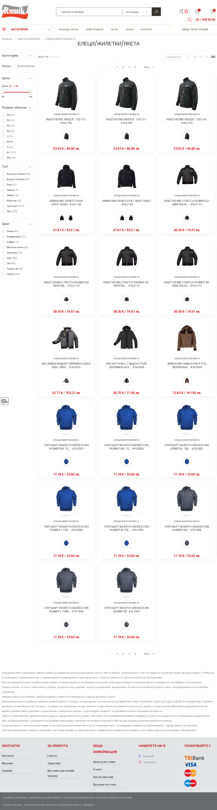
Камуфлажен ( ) (16, 236)
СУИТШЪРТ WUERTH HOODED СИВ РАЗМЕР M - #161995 (126, 609)
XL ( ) (11, 152)
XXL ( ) (11, 157)
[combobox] (89, 12)
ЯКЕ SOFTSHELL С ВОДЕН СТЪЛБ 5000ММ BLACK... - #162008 (126, 365)
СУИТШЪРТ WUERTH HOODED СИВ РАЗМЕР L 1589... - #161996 (66, 609)
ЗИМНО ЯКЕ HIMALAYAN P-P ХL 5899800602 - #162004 (187, 365)
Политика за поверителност (46, 797)
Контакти (146, 29)
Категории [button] (19, 29)
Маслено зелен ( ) (17, 247)
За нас (115, 29)
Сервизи (7, 770)
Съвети (52, 755)
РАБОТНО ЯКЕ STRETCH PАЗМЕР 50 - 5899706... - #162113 (126, 284)
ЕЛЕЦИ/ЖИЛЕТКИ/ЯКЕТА (60, 38)
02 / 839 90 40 (205, 19)
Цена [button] (6, 78)
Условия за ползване (15, 797)
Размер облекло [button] (14, 107)
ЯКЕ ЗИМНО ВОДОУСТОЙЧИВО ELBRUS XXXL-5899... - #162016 (66, 365)
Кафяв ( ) (12, 242)
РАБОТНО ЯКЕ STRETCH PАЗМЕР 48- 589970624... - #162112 (187, 284)
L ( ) (10, 136)
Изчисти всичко (26, 66)
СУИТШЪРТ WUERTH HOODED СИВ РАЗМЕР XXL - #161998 (187, 528)
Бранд (129, 29)
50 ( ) (10, 120)
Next (149, 67)
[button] (186, 11)
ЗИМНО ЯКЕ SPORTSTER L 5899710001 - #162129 (126, 202)
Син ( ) (11, 263)
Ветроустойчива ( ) (18, 174)
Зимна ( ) (12, 190)
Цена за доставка (104, 761)
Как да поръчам (103, 776)
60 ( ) (10, 125)
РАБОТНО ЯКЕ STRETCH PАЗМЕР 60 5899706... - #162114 (66, 284)
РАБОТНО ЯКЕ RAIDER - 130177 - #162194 (126, 121)
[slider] (3, 92)
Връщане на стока (104, 784)
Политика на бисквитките (80, 797)
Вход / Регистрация (195, 29)
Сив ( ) (12, 258)
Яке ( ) (12, 211)
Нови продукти (95, 29)
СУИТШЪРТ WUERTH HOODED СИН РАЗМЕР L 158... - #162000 (66, 528)
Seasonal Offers (69, 29)
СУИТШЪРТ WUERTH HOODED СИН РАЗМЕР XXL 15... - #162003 (66, 447)
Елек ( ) (11, 184)
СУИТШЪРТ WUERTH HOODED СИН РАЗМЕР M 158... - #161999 (126, 528)
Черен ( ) (13, 274)
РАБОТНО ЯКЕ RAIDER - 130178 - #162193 (187, 121)
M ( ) (10, 141)
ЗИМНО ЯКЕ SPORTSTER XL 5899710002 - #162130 (66, 202)
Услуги (97, 769)
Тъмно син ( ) (15, 268)
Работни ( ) (14, 200)
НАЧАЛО (7, 38)
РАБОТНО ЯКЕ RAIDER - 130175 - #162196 (66, 121)
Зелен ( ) (12, 231)
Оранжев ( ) (14, 252)
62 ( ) (10, 131)
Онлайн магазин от (70, 805)
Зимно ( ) (12, 195)
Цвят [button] (6, 224)
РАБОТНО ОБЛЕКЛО (28, 38)
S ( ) (10, 147)
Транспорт (54, 763)
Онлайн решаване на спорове (114, 797)
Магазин (7, 763)
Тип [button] (5, 166)
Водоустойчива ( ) (18, 179)
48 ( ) (10, 115)
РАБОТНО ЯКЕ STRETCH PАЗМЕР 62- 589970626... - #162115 (187, 202)
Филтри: (6, 66)
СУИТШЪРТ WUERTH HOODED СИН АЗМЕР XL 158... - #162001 (187, 447)
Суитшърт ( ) (15, 206)
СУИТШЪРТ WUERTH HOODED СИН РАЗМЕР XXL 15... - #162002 (126, 447)
